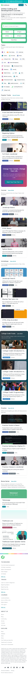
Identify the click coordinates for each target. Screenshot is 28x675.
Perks (2, 635)
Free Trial (21, 4)
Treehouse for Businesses (7, 644)
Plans (2, 631)
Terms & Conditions (5, 670)
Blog (2, 616)
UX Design (3, 573)
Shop (2, 638)
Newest (7, 31)
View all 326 (11, 190)
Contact (3, 623)
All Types (19, 31)
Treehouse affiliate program (16, 1)
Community (4, 618)
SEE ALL (3, 576)
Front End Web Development (8, 565)
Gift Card (3, 625)
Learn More (20, 333)
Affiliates (3, 633)
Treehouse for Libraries (6, 642)
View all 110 (11, 408)
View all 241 (13, 261)
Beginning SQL (4, 587)
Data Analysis (4, 571)
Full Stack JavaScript (6, 567)
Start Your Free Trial (14, 182)
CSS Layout (4, 604)
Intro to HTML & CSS (5, 600)
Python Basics (4, 602)
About (2, 614)
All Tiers (7, 35)
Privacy (12, 670)
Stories (2, 621)
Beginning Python (5, 584)
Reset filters (14, 39)
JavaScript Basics (5, 598)
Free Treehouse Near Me (7, 640)
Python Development (6, 569)
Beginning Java (4, 589)
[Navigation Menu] (26, 5)
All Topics (19, 35)
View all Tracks (16, 95)
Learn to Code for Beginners (8, 582)
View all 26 (13, 481)
